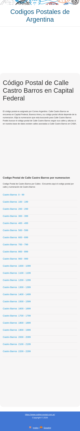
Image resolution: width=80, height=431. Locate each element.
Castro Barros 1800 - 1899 (17, 322)
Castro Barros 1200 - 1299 (17, 280)
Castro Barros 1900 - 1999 (17, 330)
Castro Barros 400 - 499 (15, 223)
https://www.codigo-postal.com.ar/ (40, 414)
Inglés (35, 428)
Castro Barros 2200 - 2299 (17, 351)
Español (47, 428)
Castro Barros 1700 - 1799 (17, 315)
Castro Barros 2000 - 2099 (17, 337)
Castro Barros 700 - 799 (15, 244)
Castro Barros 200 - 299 (15, 209)
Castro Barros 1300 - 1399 (17, 287)
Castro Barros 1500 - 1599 (17, 301)
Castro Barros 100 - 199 (15, 201)
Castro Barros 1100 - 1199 (17, 273)
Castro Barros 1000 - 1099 (17, 265)
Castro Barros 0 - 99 (13, 194)
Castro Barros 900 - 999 (15, 258)
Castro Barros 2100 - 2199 (17, 344)
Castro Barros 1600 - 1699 (17, 308)
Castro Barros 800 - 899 (15, 251)
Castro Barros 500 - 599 (15, 230)
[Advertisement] (40, 49)
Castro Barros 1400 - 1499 (17, 294)
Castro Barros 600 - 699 (15, 237)
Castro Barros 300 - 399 (15, 216)
